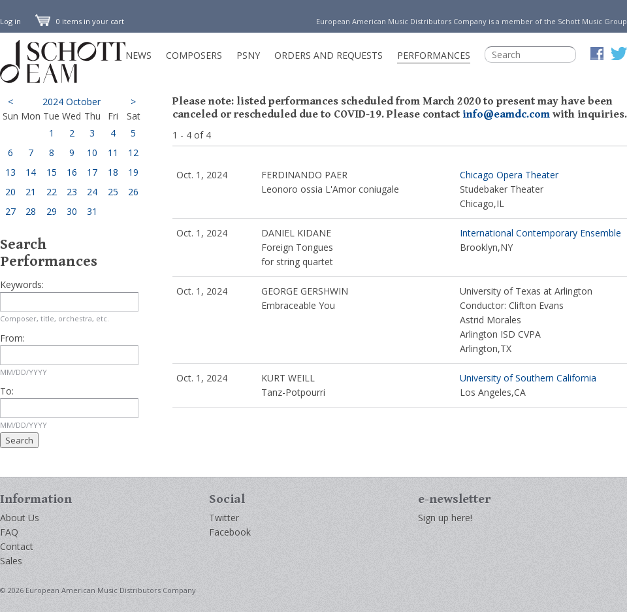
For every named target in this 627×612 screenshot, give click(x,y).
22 (51, 191)
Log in (10, 21)
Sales (11, 561)
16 (72, 172)
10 (92, 152)
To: (7, 391)
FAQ (9, 532)
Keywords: (22, 284)
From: (12, 338)
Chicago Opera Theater (509, 175)
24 (92, 191)
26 (133, 191)
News (138, 55)
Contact (16, 546)
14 (30, 172)
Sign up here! (445, 517)
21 (30, 191)
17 (92, 172)
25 (113, 191)
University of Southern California (528, 378)
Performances (433, 55)
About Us (19, 517)
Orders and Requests (328, 55)
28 (30, 211)
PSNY (248, 55)
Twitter (224, 517)
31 (92, 211)
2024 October (71, 101)
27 (10, 211)
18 (113, 172)
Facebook (230, 532)
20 (10, 191)
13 (10, 172)
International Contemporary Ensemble (540, 233)
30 (72, 211)
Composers (194, 55)
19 (133, 172)
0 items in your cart (79, 21)
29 (51, 211)
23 (72, 191)
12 (133, 152)
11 (113, 152)
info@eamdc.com (506, 114)
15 (51, 172)
